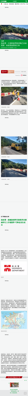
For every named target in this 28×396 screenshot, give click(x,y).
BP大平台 (22, 4)
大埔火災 (6, 4)
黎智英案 (11, 4)
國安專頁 (17, 4)
